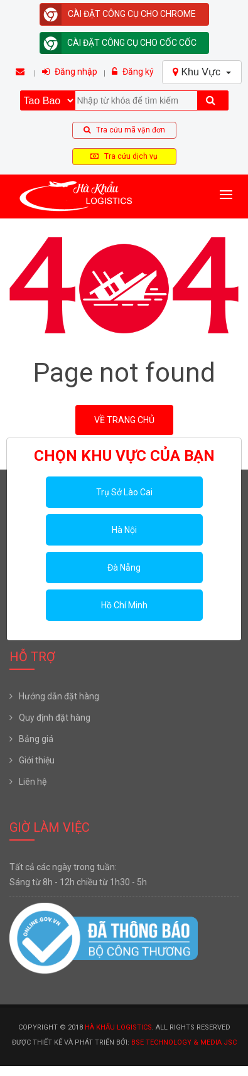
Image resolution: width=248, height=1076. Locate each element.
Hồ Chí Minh (124, 605)
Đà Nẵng (124, 567)
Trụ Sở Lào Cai (124, 492)
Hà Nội (124, 530)
